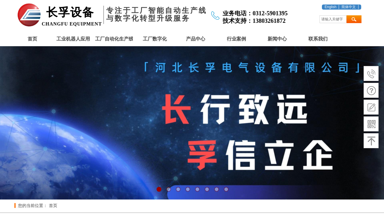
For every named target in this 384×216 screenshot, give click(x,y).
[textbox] (333, 19)
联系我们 (318, 38)
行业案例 (236, 38)
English (330, 7)
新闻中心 (277, 38)
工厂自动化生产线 (114, 38)
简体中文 (348, 7)
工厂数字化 (155, 38)
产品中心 (195, 38)
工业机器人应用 (73, 38)
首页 (32, 38)
